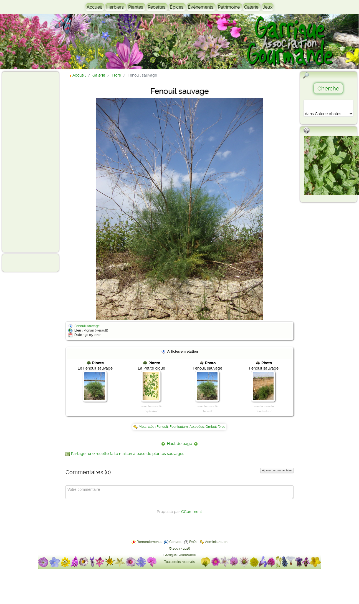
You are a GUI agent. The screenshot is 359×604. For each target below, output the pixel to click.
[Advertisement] (26, 161)
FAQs (193, 542)
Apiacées (196, 427)
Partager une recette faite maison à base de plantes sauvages (127, 453)
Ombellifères (215, 427)
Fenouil (162, 427)
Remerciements (149, 542)
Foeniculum (179, 427)
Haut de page (179, 443)
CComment (191, 511)
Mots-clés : (147, 427)
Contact (175, 542)
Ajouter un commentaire (277, 470)
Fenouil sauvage (87, 326)
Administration (216, 542)
